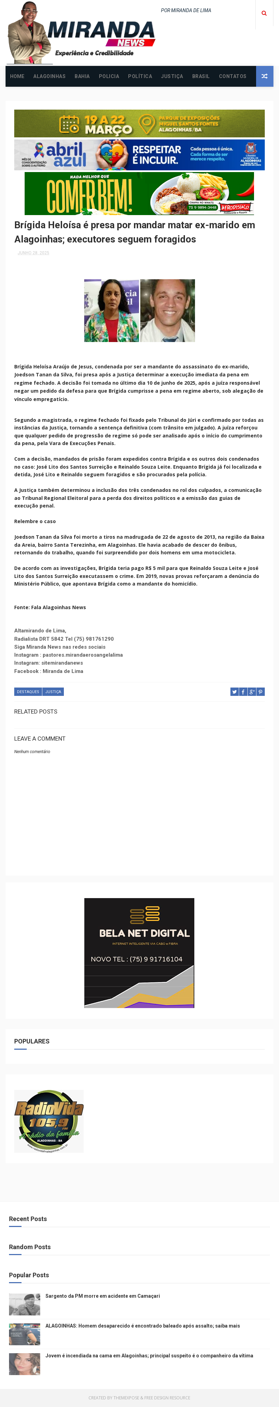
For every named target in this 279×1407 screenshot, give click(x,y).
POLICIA (109, 76)
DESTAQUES (28, 692)
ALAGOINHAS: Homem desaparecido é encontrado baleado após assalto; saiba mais (142, 1326)
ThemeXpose (126, 1398)
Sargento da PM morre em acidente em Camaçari (102, 1296)
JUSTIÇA (172, 76)
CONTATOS (233, 76)
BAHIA (82, 76)
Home (17, 76)
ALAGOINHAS (49, 76)
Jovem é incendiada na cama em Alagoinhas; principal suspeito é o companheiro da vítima (149, 1356)
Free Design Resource (167, 1398)
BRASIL (201, 76)
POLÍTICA (140, 76)
